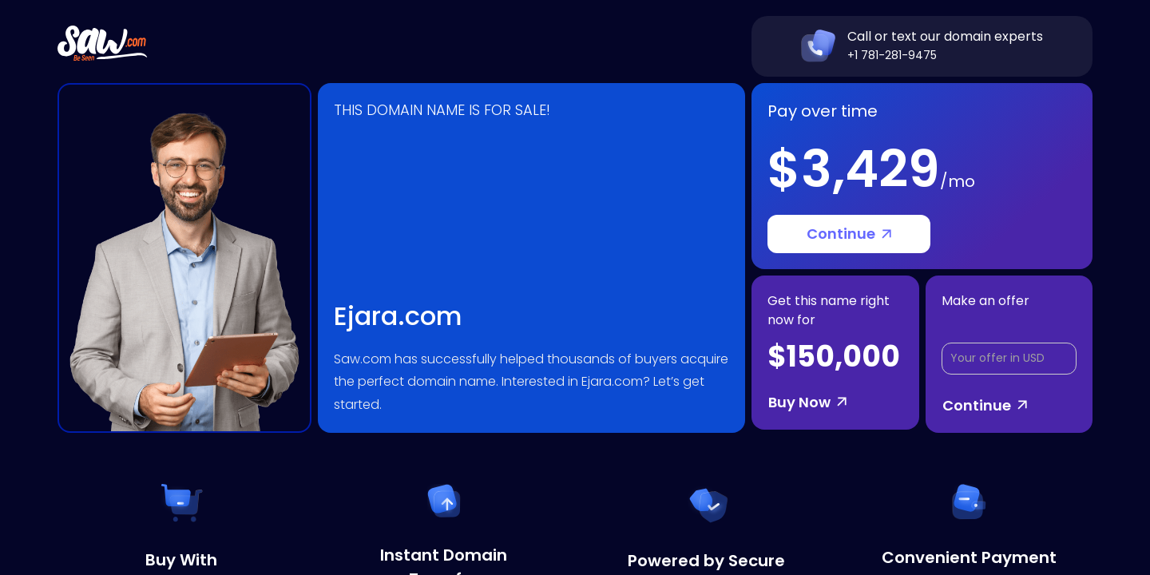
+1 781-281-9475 (892, 55)
